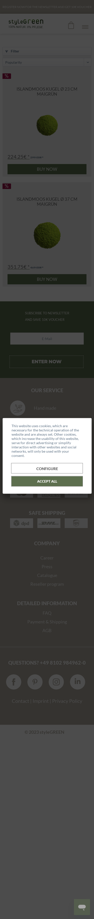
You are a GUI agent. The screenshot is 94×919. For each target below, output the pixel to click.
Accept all (47, 481)
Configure (47, 468)
